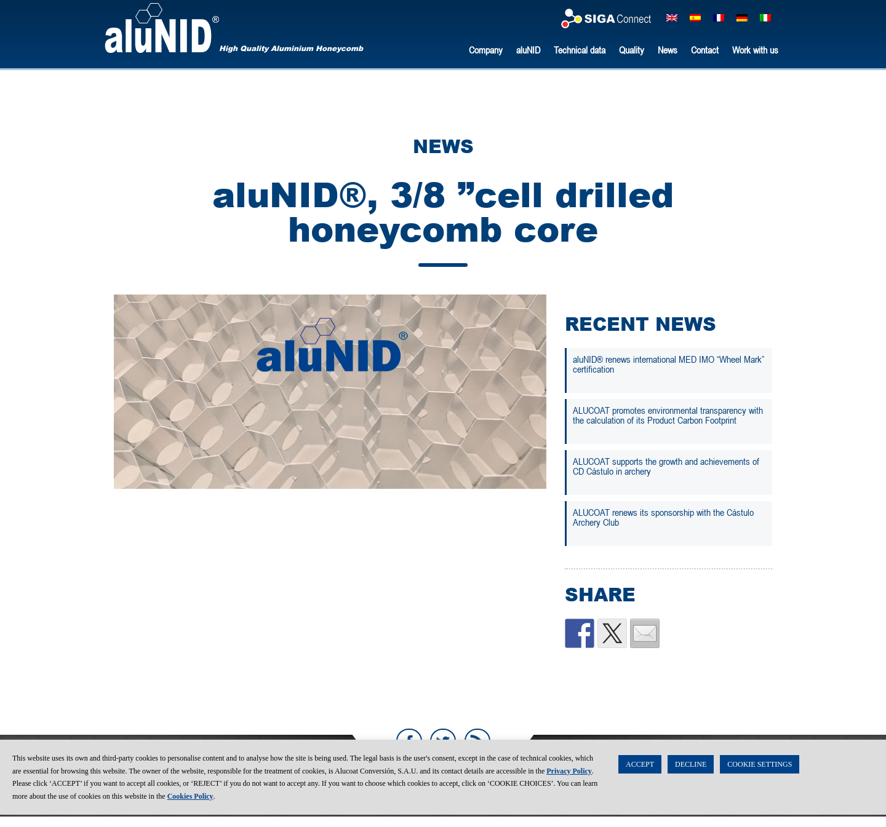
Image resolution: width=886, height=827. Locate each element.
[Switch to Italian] (765, 17)
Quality (631, 49)
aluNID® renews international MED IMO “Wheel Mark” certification (668, 364)
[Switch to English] (672, 17)
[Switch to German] (742, 17)
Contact (705, 49)
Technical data (579, 49)
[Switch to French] (718, 17)
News (667, 49)
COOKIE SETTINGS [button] (759, 776)
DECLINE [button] (690, 776)
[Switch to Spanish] (695, 17)
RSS (477, 741)
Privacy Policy (569, 783)
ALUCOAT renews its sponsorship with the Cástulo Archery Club (663, 517)
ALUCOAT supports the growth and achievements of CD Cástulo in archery (666, 466)
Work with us (755, 49)
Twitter (443, 741)
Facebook (408, 741)
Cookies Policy (190, 808)
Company (486, 49)
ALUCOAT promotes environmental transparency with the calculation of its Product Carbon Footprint (668, 415)
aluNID (162, 28)
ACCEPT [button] (640, 776)
